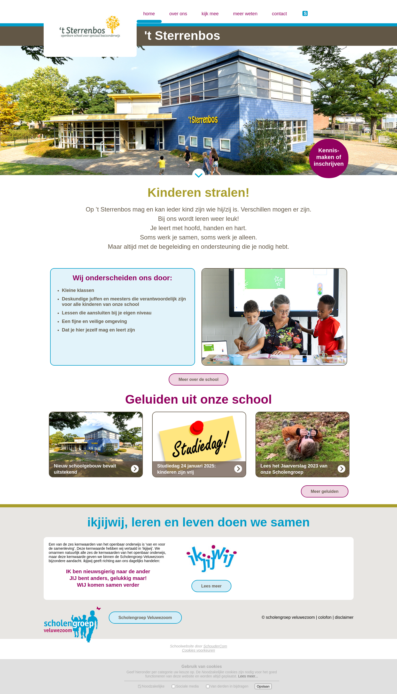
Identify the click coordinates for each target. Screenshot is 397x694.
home (149, 9)
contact (279, 13)
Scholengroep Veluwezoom (145, 617)
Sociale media (187, 686)
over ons (178, 13)
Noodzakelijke (153, 686)
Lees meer (211, 586)
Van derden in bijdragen (229, 686)
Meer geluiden (325, 491)
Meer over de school (198, 379)
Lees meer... (248, 676)
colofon (325, 617)
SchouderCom (215, 646)
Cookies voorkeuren (198, 650)
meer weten (245, 13)
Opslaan (263, 686)
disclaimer (344, 617)
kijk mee (210, 13)
